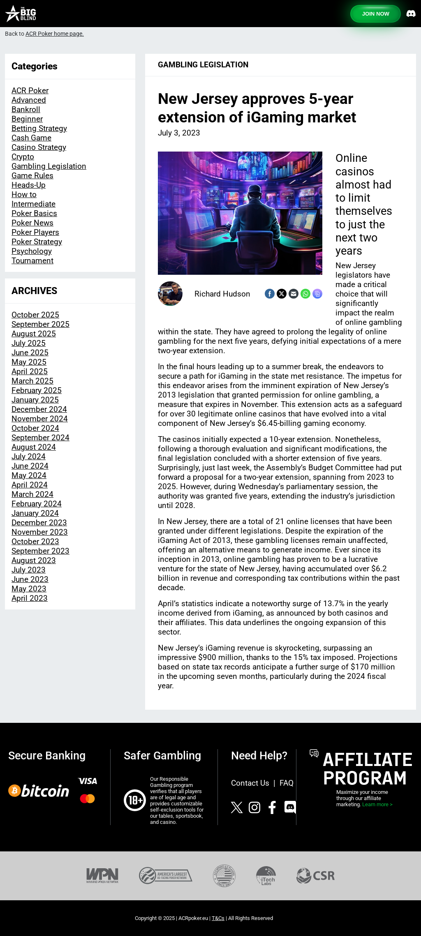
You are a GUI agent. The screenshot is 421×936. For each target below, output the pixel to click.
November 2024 (40, 418)
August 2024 (34, 447)
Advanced (29, 100)
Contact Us (250, 783)
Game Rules (32, 175)
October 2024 (35, 428)
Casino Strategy (39, 147)
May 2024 (29, 475)
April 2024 (30, 485)
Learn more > (377, 804)
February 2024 (37, 503)
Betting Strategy (39, 128)
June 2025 (30, 352)
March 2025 (32, 381)
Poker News (32, 223)
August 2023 (34, 560)
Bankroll (26, 109)
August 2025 (34, 333)
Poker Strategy (37, 241)
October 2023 (35, 541)
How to (24, 194)
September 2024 (40, 437)
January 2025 (35, 400)
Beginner (27, 119)
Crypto (23, 156)
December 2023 (39, 522)
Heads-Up (29, 185)
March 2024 (32, 494)
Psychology (32, 251)
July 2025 (29, 343)
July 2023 (29, 570)
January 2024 (35, 513)
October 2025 (35, 315)
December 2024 (39, 409)
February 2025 (37, 390)
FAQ (287, 783)
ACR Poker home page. (54, 33)
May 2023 (29, 588)
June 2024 (30, 466)
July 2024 (29, 456)
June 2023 (30, 579)
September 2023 (40, 551)
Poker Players (35, 232)
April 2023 (30, 598)
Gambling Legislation (49, 166)
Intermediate (34, 204)
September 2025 (40, 324)
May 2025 (29, 362)
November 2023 (40, 532)
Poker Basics (34, 213)
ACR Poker (30, 90)
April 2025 (30, 371)
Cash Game (31, 138)
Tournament (32, 260)
